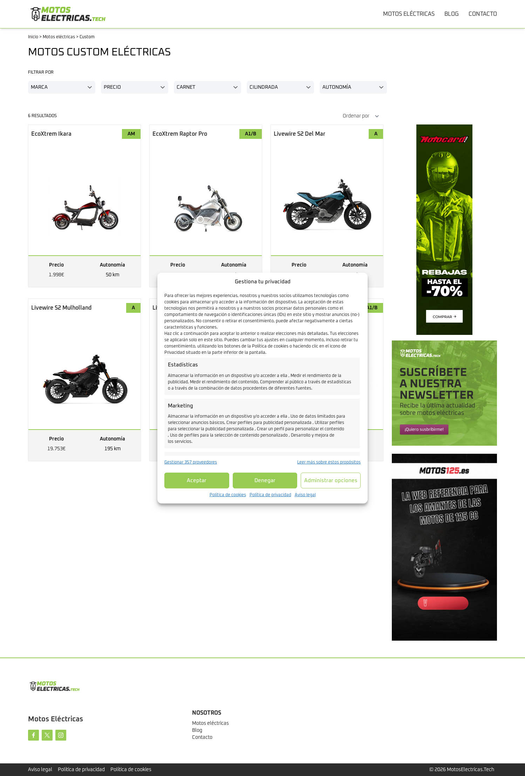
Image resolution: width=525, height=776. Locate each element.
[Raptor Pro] (206, 206)
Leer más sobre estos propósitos (329, 462)
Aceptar (196, 480)
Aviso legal (305, 495)
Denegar (264, 480)
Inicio (33, 37)
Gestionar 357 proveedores (190, 462)
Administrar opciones (330, 480)
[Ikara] (84, 206)
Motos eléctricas (59, 37)
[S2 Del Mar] (327, 206)
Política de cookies (228, 495)
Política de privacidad (270, 495)
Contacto (202, 737)
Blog (197, 730)
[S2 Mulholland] (84, 380)
